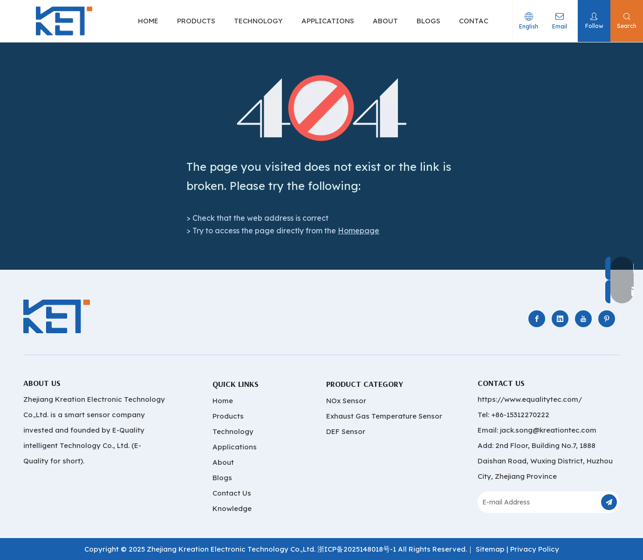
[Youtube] (583, 318)
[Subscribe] (609, 502)
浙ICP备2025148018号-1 (356, 549)
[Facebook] (536, 318)
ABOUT (386, 20)
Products (228, 416)
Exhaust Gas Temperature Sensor (384, 416)
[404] (322, 108)
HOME (149, 20)
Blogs (222, 477)
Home (222, 400)
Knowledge (232, 508)
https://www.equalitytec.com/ (530, 399)
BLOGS (429, 20)
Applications (234, 446)
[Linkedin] (560, 318)
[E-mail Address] (538, 502)
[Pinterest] (606, 318)
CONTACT (477, 20)
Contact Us (231, 493)
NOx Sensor (346, 400)
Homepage (358, 230)
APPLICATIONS (328, 20)
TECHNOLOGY (259, 20)
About (223, 462)
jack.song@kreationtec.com (548, 430)
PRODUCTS (197, 20)
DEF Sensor (345, 431)
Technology (232, 431)
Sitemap (490, 549)
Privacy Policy (534, 549)
